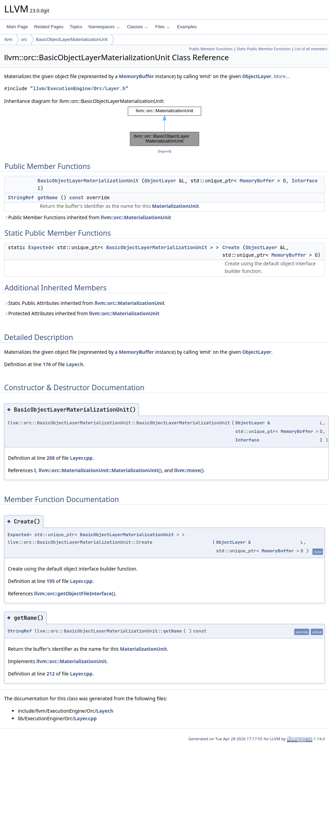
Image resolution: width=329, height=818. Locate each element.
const (76, 197)
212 (50, 673)
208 (50, 458)
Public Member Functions (211, 48)
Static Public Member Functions (263, 48)
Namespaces (104, 26)
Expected (39, 247)
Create (231, 247)
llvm (8, 39)
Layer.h (74, 364)
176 (47, 364)
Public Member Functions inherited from (87, 217)
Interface (305, 181)
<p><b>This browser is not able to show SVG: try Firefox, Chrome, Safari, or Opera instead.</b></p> (164, 126)
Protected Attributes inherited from (81, 313)
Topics (75, 26)
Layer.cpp (81, 458)
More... (281, 76)
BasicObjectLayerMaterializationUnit (72, 39)
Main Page (17, 26)
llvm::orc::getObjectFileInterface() (74, 593)
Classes (137, 26)
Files (162, 26)
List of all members (311, 48)
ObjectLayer (256, 76)
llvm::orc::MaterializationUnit (136, 217)
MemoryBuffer (136, 76)
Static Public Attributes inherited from (84, 303)
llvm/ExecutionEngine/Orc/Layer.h (79, 88)
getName (47, 197)
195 (50, 581)
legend (164, 151)
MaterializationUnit (175, 206)
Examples (187, 26)
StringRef (21, 197)
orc (24, 39)
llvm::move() (189, 470)
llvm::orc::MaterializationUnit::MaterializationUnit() (100, 470)
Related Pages (48, 26)
